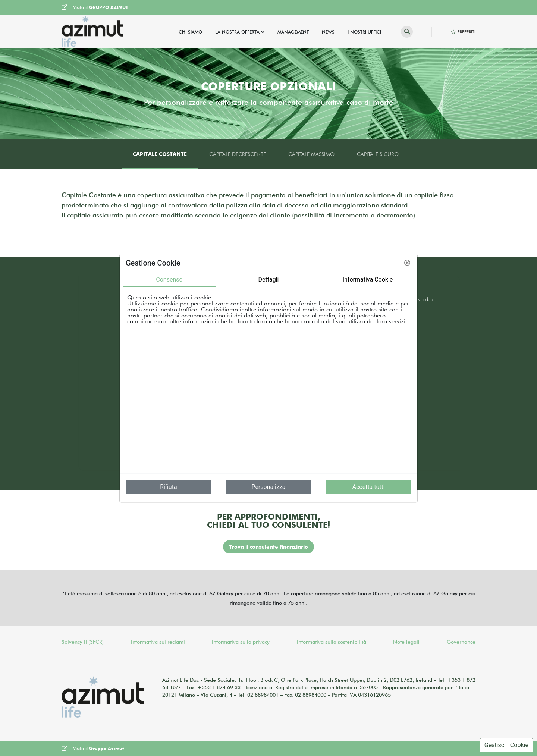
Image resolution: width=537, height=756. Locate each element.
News (328, 32)
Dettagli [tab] (268, 279)
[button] (407, 263)
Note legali (406, 642)
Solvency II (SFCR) (83, 642)
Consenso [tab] (169, 279)
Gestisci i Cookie (506, 745)
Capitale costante (160, 154)
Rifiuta (168, 486)
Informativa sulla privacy (241, 642)
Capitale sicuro (378, 154)
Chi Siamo (190, 32)
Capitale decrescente (237, 154)
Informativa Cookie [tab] (368, 279)
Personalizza (268, 486)
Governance (461, 642)
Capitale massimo (311, 154)
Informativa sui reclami (158, 642)
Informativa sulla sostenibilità (331, 642)
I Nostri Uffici (364, 32)
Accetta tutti (368, 486)
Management (293, 32)
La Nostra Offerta (237, 32)
